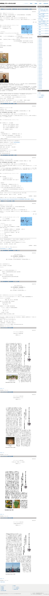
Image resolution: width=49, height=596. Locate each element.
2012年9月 (40, 85)
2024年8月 (40, 41)
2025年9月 (40, 38)
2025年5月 (40, 40)
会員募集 (36, 3)
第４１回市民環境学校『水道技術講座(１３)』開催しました (11, 250)
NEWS (14, 585)
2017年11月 (40, 60)
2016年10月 (40, 67)
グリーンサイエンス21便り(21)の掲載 (7, 327)
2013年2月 (40, 82)
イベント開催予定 (41, 95)
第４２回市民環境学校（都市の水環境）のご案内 (9, 155)
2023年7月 (40, 43)
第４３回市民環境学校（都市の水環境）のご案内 (9, 103)
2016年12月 (40, 65)
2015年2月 (40, 72)
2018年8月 (40, 54)
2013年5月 (40, 81)
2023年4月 (40, 44)
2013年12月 (40, 78)
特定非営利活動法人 (17, 142)
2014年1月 (40, 77)
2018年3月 (40, 57)
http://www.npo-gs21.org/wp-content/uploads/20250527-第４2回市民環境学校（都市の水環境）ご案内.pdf (17, 199)
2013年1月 (40, 84)
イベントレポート (41, 94)
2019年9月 (40, 51)
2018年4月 (40, 55)
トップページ (26, 3)
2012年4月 (40, 88)
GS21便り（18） (2, 578)
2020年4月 (40, 47)
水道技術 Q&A (41, 97)
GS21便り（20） (2, 452)
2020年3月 (40, 48)
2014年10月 (40, 74)
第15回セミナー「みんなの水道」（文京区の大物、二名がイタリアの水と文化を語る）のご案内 (16, 9)
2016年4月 (40, 68)
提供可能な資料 (46, 3)
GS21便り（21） (2, 388)
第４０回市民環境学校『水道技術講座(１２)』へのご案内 (10, 281)
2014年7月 (40, 75)
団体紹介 (31, 3)
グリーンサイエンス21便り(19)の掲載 (7, 456)
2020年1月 (40, 50)
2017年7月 (40, 61)
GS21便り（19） (2, 514)
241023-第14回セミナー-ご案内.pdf (5, 248)
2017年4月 (40, 64)
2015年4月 (40, 71)
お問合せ (40, 3)
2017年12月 (40, 58)
